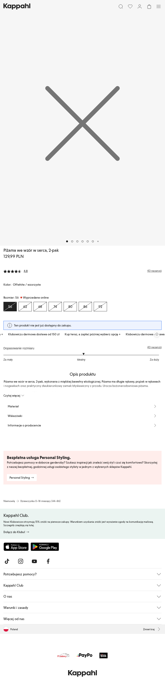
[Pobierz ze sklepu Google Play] (45, 546)
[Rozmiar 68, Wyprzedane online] (40, 306)
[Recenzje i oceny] (82, 270)
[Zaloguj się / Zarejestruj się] (139, 6)
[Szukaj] (120, 6)
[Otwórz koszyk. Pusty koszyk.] (149, 6)
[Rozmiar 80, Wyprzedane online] (70, 306)
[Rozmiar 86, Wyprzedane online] (85, 306)
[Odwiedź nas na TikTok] (6, 561)
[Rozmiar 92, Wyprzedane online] (100, 306)
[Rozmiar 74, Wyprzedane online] (55, 306)
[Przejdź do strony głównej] (16, 6)
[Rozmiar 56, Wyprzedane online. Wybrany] (10, 306)
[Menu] (158, 6)
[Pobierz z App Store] (16, 546)
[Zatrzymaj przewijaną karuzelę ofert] (156, 334)
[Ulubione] (130, 6)
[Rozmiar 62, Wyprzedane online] (25, 306)
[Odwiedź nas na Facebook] (48, 561)
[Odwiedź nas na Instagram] (20, 561)
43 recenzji (154, 347)
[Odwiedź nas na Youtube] (34, 561)
